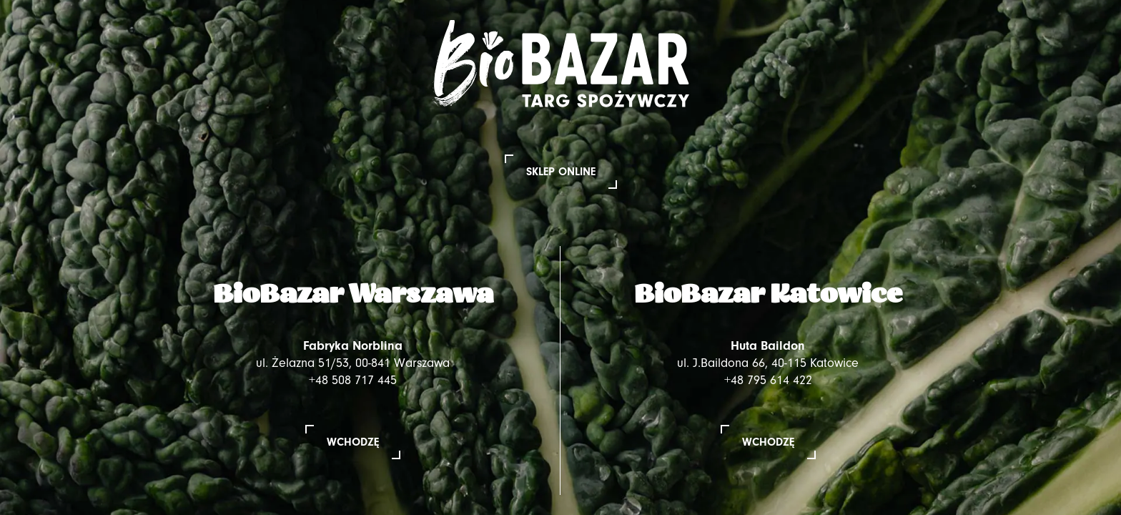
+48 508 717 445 (353, 380)
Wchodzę (353, 442)
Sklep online (561, 171)
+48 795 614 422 (768, 380)
